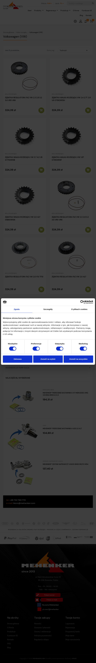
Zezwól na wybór (48, 359)
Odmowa (18, 359)
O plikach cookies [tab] (79, 309)
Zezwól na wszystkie (78, 359)
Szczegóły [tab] (47, 309)
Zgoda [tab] (17, 309)
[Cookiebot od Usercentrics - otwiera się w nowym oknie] (82, 302)
